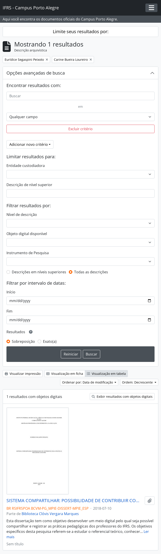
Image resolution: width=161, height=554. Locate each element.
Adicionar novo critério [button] (28, 144)
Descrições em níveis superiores (39, 272)
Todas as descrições (91, 272)
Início (10, 292)
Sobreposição (23, 341)
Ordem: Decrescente (138, 382)
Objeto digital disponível (26, 233)
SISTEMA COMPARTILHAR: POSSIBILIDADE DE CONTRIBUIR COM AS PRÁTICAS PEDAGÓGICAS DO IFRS (74, 500)
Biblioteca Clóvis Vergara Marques (50, 513)
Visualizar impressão (23, 373)
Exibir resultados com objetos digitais (122, 396)
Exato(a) (50, 341)
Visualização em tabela (106, 373)
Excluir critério (80, 128)
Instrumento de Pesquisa (27, 252)
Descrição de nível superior (29, 184)
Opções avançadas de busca (35, 73)
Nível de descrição (21, 214)
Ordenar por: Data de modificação (88, 382)
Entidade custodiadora (25, 165)
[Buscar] (80, 96)
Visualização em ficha (64, 373)
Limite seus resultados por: (80, 31)
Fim (9, 311)
